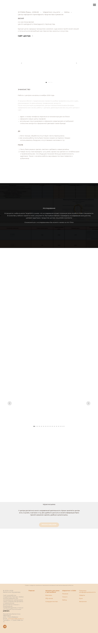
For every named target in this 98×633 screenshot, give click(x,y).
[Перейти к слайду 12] (54, 426)
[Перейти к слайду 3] (37, 426)
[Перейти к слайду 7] (45, 426)
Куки (81, 598)
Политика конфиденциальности (87, 591)
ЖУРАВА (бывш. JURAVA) (28, 12)
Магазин (48, 595)
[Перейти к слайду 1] (46, 82)
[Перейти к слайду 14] (58, 426)
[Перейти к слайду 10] (50, 426)
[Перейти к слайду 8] (47, 426)
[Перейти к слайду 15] (60, 426)
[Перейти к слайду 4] (51, 82)
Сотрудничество (51, 601)
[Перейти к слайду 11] (52, 426)
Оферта (82, 595)
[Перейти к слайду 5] (41, 426)
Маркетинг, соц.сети (51, 12)
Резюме (65, 594)
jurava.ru (6, 611)
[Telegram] (5, 628)
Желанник (83, 601)
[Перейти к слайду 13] (56, 426)
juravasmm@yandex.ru (16, 619)
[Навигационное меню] (94, 5)
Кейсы (66, 12)
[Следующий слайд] (76, 63)
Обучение (49, 598)
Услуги (64, 597)
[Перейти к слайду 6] (43, 426)
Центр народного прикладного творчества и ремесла (40, 14)
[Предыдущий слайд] (21, 63)
